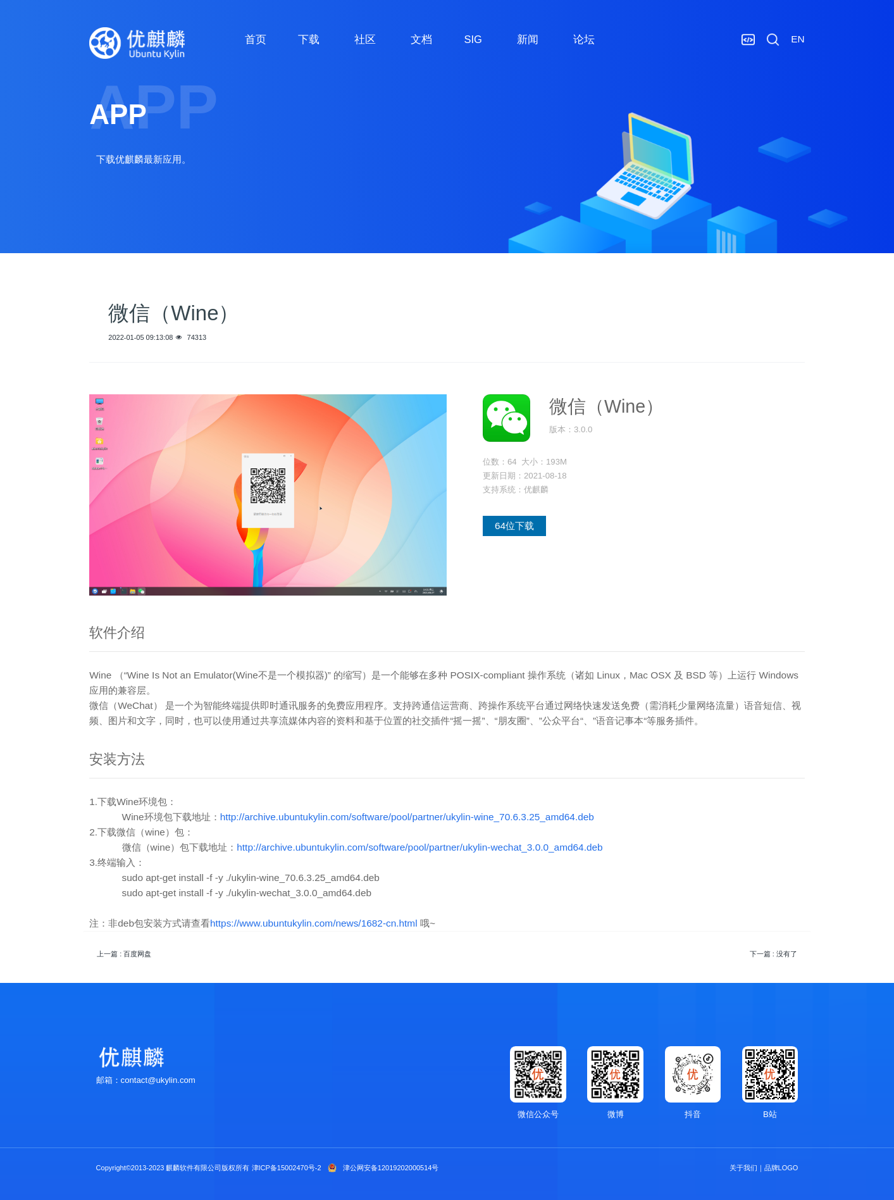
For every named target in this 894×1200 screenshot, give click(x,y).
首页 (255, 39)
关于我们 (743, 1168)
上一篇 (124, 954)
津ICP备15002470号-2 (286, 1168)
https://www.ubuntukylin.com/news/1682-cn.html (314, 923)
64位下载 (514, 525)
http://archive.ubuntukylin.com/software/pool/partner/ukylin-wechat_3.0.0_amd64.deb (419, 847)
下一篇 (773, 954)
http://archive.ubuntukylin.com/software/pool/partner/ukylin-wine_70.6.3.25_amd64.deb (407, 816)
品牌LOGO (781, 1168)
